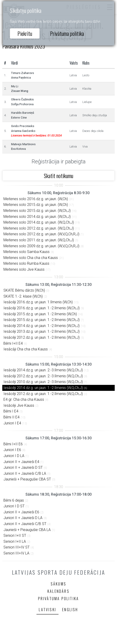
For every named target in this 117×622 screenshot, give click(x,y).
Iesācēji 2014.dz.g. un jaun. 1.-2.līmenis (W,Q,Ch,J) (43, 388)
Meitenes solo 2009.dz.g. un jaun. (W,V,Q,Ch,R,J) (41, 246)
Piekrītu (24, 33)
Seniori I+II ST (14, 535)
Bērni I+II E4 (13, 343)
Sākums (58, 584)
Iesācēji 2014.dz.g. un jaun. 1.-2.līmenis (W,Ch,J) (41, 326)
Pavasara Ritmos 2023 (23, 46)
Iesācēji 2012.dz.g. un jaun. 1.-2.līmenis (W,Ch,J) (41, 337)
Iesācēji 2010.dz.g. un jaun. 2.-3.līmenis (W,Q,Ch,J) (43, 382)
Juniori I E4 (12, 423)
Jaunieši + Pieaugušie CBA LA (27, 530)
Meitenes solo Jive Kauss (24, 269)
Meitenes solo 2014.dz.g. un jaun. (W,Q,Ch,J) (38, 222)
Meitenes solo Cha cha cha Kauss (30, 258)
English (70, 609)
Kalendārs (58, 591)
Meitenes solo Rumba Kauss (26, 263)
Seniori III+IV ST (16, 547)
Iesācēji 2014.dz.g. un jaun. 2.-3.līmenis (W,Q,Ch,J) (43, 370)
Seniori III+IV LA (16, 553)
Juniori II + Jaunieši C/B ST (24, 524)
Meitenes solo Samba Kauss (26, 252)
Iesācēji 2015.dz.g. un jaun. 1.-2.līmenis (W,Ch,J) (41, 320)
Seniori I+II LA (14, 541)
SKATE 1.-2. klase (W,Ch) (23, 296)
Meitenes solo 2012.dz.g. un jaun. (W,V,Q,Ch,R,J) (41, 234)
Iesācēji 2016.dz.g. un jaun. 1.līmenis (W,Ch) (38, 302)
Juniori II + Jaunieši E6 (21, 512)
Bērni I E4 (10, 411)
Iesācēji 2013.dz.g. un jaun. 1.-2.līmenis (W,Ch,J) (41, 331)
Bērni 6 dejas (13, 500)
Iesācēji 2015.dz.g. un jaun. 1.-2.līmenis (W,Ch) (40, 314)
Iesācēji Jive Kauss (18, 405)
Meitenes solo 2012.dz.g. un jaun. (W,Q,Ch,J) (38, 228)
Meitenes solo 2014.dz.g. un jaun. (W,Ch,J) (37, 216)
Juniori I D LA (13, 456)
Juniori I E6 (12, 450)
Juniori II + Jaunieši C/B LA (24, 473)
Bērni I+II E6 (13, 444)
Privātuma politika (67, 33)
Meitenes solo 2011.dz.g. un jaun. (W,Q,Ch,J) (38, 240)
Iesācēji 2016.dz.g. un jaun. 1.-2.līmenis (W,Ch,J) (41, 308)
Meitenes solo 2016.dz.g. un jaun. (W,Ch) (35, 199)
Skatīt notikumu (58, 175)
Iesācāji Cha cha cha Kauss (25, 349)
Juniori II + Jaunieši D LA (22, 518)
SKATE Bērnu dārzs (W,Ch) (24, 290)
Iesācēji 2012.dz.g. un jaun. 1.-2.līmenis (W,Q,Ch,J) (43, 394)
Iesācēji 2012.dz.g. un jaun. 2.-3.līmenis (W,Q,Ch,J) (43, 376)
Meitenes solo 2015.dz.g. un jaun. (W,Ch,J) (37, 210)
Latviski (47, 609)
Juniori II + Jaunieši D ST (23, 467)
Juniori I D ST (14, 506)
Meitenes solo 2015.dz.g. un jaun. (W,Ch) (35, 204)
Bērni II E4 (11, 417)
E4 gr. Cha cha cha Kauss (23, 399)
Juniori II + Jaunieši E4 (21, 462)
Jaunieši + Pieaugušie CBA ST (27, 479)
